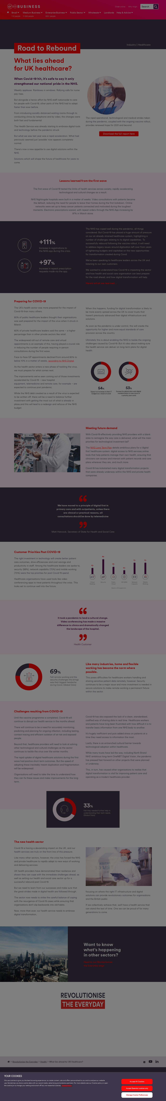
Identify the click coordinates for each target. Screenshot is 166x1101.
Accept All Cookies (137, 1081)
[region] (83, 1086)
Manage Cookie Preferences (137, 1095)
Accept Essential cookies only (137, 1088)
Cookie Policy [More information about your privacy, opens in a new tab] (67, 1085)
